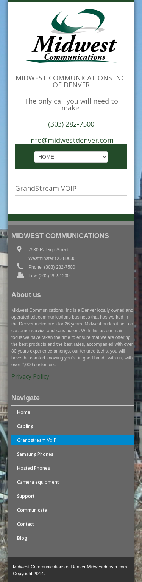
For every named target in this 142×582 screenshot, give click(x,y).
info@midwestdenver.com (71, 140)
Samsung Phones (35, 454)
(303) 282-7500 (71, 123)
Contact (25, 524)
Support (25, 496)
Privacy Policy (30, 376)
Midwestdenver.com (107, 567)
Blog (22, 538)
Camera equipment (38, 482)
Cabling (25, 426)
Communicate (32, 510)
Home (23, 412)
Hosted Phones (33, 468)
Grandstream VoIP (36, 440)
